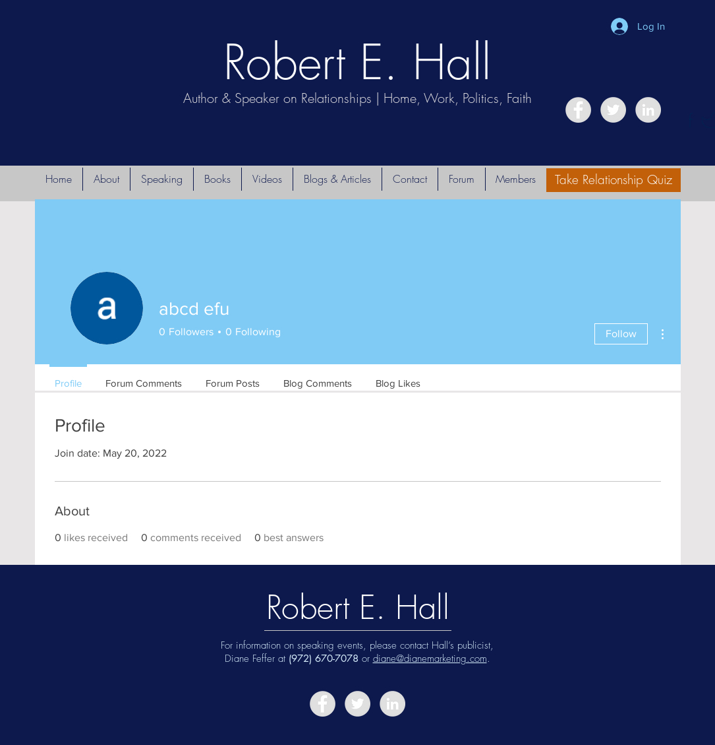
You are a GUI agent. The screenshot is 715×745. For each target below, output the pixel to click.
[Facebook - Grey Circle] (578, 110)
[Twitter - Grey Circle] (613, 110)
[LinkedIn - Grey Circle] (648, 110)
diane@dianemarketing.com (430, 658)
